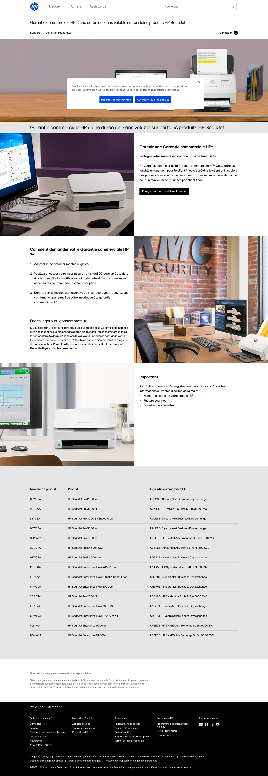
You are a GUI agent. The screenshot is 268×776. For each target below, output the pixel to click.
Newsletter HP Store (41, 745)
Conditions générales (58, 32)
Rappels (34, 756)
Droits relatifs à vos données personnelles (152, 756)
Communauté (122, 732)
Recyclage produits (53, 756)
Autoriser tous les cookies (153, 99)
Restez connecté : (209, 718)
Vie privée (90, 756)
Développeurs (165, 735)
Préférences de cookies (112, 756)
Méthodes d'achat (82, 718)
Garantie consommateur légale (84, 760)
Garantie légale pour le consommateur (55, 348)
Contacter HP (37, 723)
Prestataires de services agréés (132, 736)
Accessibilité (74, 756)
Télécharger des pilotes (127, 723)
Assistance (121, 718)
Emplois (34, 728)
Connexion (225, 32)
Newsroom (36, 740)
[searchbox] (195, 6)
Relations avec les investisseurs (48, 732)
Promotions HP (80, 732)
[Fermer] (199, 82)
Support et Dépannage (127, 728)
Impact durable (38, 736)
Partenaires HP (165, 718)
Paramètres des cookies (116, 99)
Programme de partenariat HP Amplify (173, 725)
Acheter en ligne (81, 723)
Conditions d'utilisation (191, 756)
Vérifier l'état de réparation (129, 740)
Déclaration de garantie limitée (46, 760)
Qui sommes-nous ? (41, 718)
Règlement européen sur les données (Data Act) (131, 760)
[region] (135, 93)
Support (35, 32)
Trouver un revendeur (84, 728)
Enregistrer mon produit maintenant (164, 191)
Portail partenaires (167, 730)
